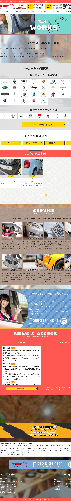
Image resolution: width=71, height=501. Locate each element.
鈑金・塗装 (31, 12)
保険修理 (43, 12)
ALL (10, 142)
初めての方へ (18, 12)
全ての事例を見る (43, 124)
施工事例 (56, 12)
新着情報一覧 (21, 389)
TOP (6, 12)
